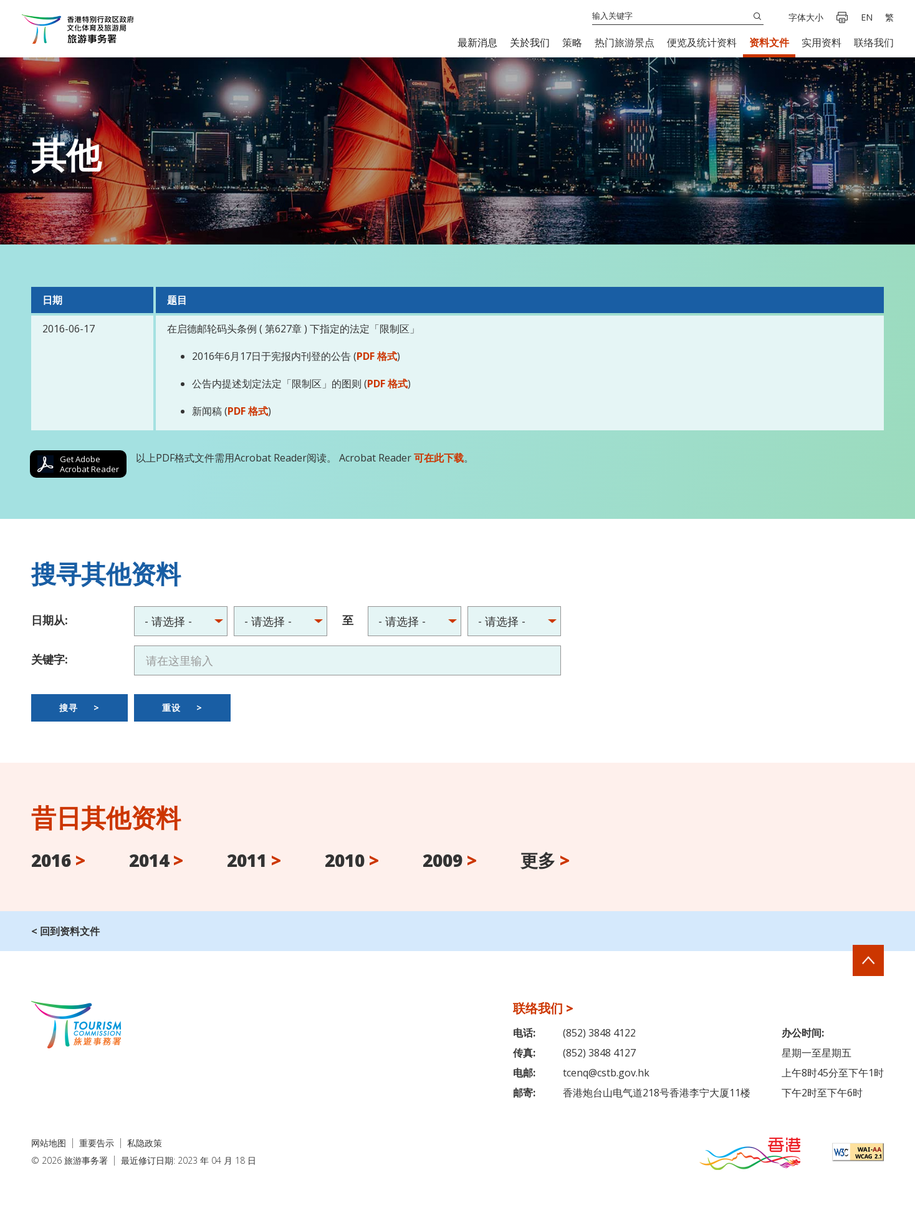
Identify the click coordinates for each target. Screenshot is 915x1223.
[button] (477, 42)
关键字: (49, 659)
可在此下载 (439, 458)
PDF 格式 (377, 356)
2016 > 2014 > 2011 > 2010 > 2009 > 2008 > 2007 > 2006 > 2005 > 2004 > (280, 621)
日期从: (49, 619)
